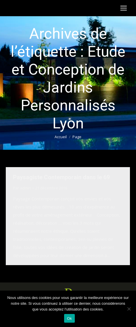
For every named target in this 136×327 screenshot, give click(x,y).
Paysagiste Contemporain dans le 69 (61, 177)
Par (22, 188)
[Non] (129, 309)
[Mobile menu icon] (123, 8)
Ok (69, 318)
